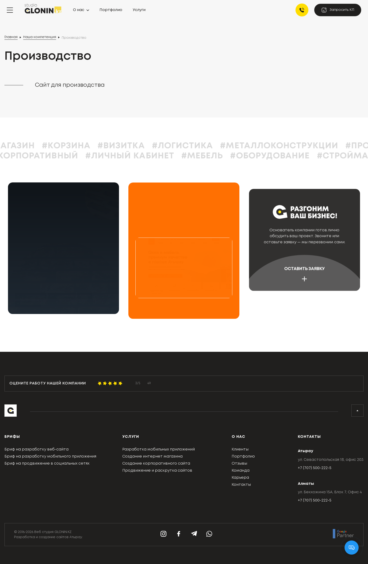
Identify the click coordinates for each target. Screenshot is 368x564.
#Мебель (217, 156)
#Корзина (81, 146)
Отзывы (239, 463)
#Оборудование (284, 156)
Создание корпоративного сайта (156, 463)
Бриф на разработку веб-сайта (36, 449)
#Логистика (197, 146)
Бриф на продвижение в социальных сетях (46, 463)
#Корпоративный (49, 156)
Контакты (241, 484)
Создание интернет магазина (152, 456)
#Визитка (135, 146)
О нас (78, 10)
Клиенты (240, 449)
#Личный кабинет (144, 156)
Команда (240, 470)
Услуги (139, 10)
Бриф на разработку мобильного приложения (50, 456)
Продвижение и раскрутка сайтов (157, 470)
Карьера (240, 477)
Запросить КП (337, 10)
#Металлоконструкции (294, 146)
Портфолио (111, 10)
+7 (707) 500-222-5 (314, 468)
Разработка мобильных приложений (158, 449)
